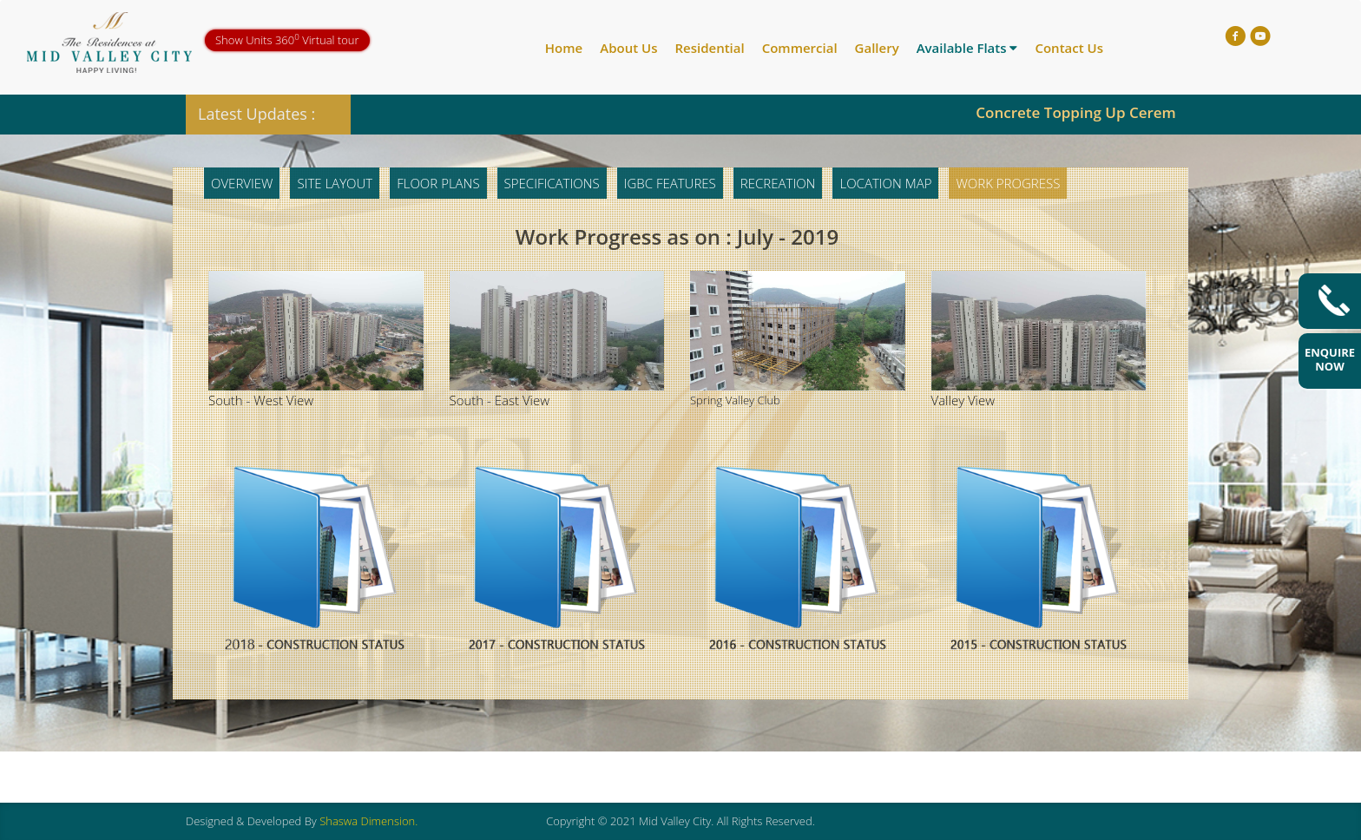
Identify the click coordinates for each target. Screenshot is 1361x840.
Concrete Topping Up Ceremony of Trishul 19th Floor (1169, 112)
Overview (242, 183)
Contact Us (1069, 47)
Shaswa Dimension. (368, 821)
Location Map (885, 183)
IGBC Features (670, 183)
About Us (628, 47)
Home (563, 47)
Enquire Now (1330, 359)
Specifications (552, 183)
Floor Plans (438, 183)
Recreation (778, 183)
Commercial (800, 47)
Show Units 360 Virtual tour (287, 39)
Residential (709, 47)
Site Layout (334, 183)
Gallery (877, 47)
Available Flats (967, 47)
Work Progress (1008, 183)
